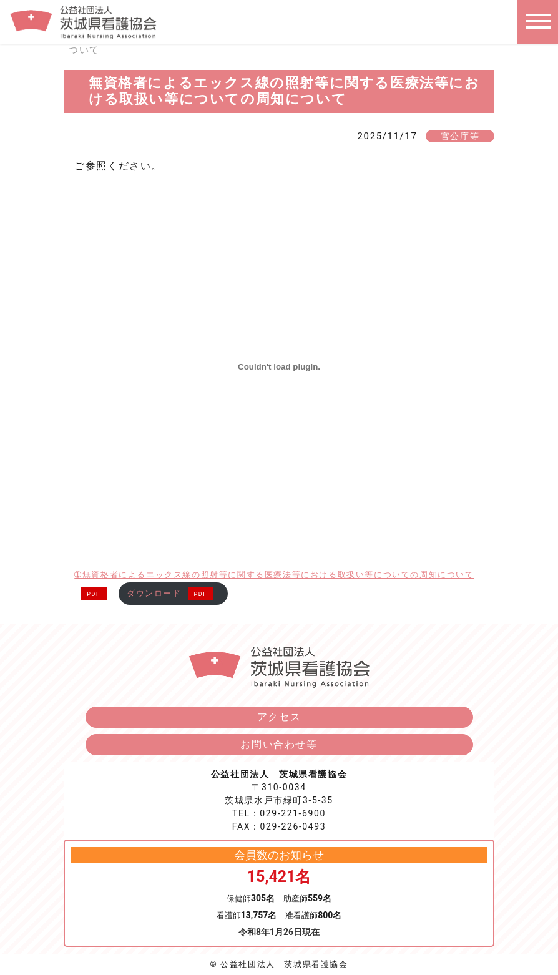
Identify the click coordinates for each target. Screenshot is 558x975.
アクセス (279, 717)
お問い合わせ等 (278, 744)
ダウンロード (154, 593)
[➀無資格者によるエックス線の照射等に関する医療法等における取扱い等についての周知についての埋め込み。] (279, 367)
